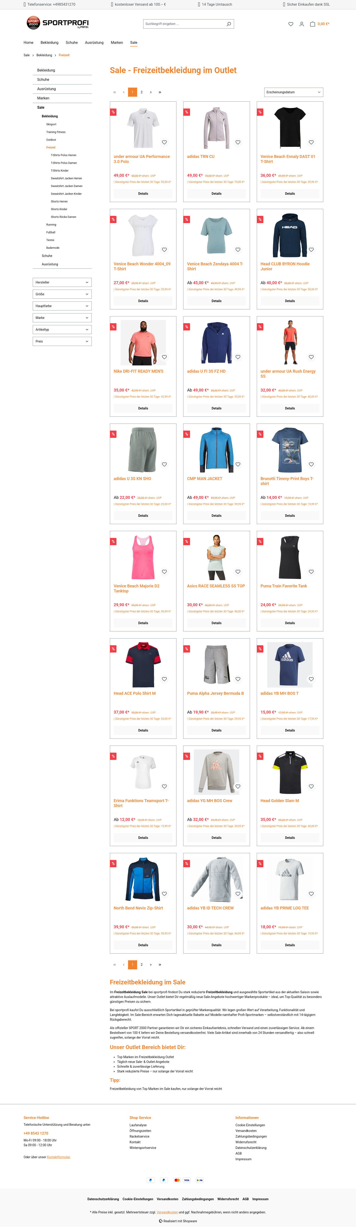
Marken (43, 98)
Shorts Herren (59, 201)
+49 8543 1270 (36, 1133)
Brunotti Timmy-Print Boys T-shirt (287, 481)
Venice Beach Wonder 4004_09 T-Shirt (142, 266)
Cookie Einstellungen (250, 1125)
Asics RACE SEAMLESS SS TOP (216, 586)
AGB (238, 1153)
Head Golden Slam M (280, 800)
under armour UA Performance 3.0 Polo (142, 159)
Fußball (50, 232)
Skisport (51, 124)
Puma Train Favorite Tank (284, 586)
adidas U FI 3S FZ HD (206, 371)
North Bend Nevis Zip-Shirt (138, 908)
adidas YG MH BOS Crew (209, 800)
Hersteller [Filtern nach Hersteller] (62, 282)
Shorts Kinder (59, 209)
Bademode (52, 247)
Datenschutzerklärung (250, 1148)
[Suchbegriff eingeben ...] (183, 24)
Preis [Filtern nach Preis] (62, 341)
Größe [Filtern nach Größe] (62, 294)
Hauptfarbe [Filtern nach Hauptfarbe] (62, 306)
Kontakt (135, 1142)
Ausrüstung (46, 89)
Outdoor (51, 139)
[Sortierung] (293, 92)
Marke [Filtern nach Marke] (62, 318)
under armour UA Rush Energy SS (288, 374)
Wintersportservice (143, 1148)
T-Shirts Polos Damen (64, 163)
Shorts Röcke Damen (63, 217)
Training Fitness (56, 132)
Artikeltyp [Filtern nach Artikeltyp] (62, 329)
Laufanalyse (138, 1125)
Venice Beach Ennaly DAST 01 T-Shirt (288, 159)
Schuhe (43, 79)
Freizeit (50, 147)
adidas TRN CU (201, 156)
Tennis (50, 240)
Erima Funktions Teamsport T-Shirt (141, 803)
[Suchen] (228, 24)
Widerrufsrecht (245, 1142)
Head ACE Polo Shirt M (135, 693)
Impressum (243, 1159)
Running (51, 224)
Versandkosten (246, 1131)
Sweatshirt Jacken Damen (66, 186)
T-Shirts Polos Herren (63, 155)
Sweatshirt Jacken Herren (66, 178)
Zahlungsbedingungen (251, 1136)
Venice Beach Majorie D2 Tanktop (136, 588)
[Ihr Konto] (301, 24)
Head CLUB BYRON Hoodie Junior (285, 266)
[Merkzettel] (290, 24)
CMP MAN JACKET (204, 478)
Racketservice (139, 1136)
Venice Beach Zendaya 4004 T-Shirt (215, 266)
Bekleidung (46, 70)
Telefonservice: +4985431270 (49, 4)
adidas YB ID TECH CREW (210, 908)
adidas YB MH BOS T (280, 693)
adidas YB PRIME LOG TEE (285, 908)
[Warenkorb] (319, 24)
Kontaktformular (58, 1157)
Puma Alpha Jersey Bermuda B (215, 693)
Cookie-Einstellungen (138, 1199)
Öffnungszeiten (140, 1131)
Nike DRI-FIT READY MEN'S (138, 371)
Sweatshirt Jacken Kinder (66, 193)
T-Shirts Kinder (60, 170)
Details (143, 193)
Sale (40, 107)
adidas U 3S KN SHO (132, 478)
